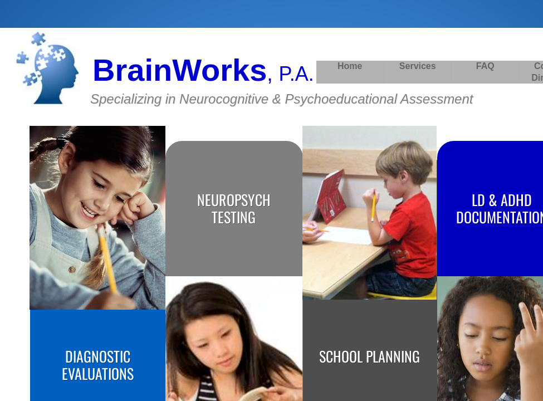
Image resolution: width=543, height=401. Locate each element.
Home (349, 66)
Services (417, 66)
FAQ (485, 66)
